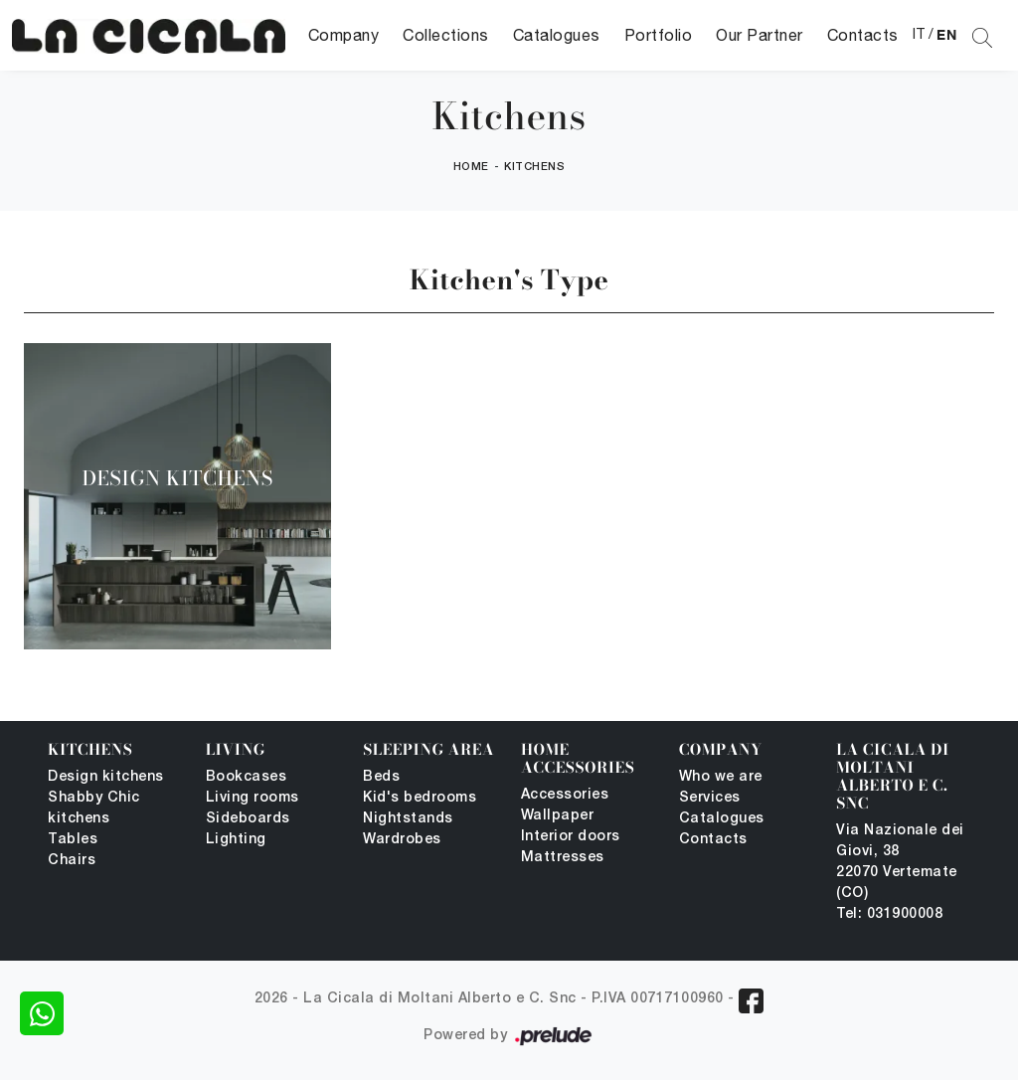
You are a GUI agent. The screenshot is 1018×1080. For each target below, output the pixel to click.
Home (471, 167)
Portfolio (658, 35)
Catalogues (556, 35)
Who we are (721, 777)
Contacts (863, 35)
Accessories (565, 795)
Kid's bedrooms (419, 798)
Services (710, 798)
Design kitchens (106, 777)
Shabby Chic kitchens (94, 808)
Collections (446, 35)
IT (919, 34)
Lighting (236, 839)
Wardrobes (402, 839)
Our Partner (759, 35)
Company (344, 35)
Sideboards (248, 818)
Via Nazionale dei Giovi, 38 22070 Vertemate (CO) (900, 862)
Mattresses (562, 857)
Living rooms (252, 798)
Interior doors (570, 836)
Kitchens (534, 167)
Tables (72, 839)
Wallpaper (557, 816)
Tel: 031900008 (889, 914)
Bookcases (246, 777)
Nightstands (408, 818)
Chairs (71, 860)
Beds (381, 777)
